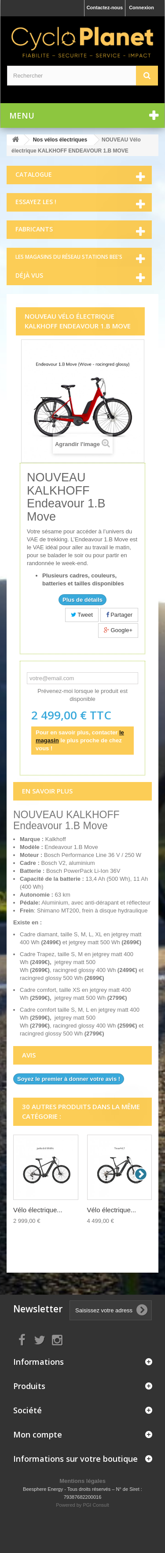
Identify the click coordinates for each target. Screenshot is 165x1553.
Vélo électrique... (37, 1210)
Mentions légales (82, 1481)
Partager (119, 614)
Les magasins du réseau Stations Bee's (68, 257)
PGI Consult (96, 1505)
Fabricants (34, 229)
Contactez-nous (105, 7)
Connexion (141, 7)
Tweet (82, 614)
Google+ (118, 630)
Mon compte (37, 1434)
